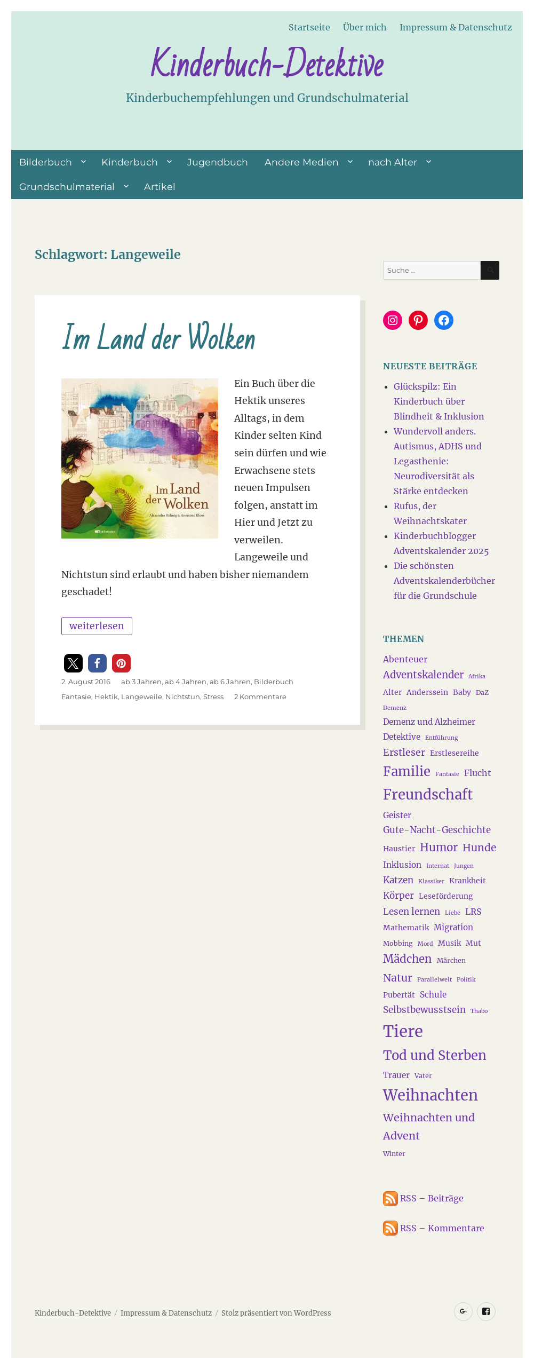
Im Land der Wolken (158, 340)
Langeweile (141, 696)
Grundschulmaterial (67, 186)
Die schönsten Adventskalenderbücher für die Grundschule (444, 580)
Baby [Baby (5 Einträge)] (462, 692)
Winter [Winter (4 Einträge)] (394, 1154)
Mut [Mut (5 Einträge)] (473, 943)
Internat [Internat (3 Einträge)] (437, 865)
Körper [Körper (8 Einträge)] (398, 895)
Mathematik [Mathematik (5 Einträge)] (406, 927)
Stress (213, 696)
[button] (73, 663)
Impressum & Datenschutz (456, 27)
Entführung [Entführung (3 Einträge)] (441, 737)
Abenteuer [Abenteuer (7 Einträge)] (405, 659)
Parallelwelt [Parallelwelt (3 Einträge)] (434, 979)
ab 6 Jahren (230, 681)
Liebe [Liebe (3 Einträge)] (452, 912)
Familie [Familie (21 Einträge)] (407, 772)
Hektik (106, 696)
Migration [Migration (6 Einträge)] (453, 927)
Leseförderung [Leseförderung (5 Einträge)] (446, 896)
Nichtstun (182, 696)
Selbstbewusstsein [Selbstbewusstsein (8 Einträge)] (424, 1010)
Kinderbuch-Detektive (266, 65)
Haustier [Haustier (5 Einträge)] (399, 848)
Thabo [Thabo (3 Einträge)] (479, 1011)
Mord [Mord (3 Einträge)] (425, 943)
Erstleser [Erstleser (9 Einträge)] (404, 752)
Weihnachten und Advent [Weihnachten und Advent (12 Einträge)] (429, 1127)
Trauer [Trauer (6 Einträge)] (396, 1075)
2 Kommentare (260, 696)
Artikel (160, 186)
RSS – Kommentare (433, 1228)
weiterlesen (100, 624)
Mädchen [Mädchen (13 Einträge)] (407, 959)
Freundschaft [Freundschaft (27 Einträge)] (428, 794)
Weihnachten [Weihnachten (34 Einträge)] (430, 1095)
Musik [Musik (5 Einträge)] (449, 943)
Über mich (365, 27)
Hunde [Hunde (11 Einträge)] (479, 847)
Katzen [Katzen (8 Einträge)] (398, 880)
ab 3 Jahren (141, 681)
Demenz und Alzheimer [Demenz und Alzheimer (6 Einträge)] (429, 722)
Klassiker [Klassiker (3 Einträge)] (431, 881)
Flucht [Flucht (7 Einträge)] (477, 772)
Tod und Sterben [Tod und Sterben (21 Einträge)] (435, 1056)
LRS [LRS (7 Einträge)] (473, 911)
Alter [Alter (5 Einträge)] (392, 692)
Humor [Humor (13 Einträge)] (439, 847)
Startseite (309, 27)
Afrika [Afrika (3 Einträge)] (476, 676)
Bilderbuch (45, 162)
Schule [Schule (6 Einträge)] (433, 995)
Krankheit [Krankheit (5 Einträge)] (467, 880)
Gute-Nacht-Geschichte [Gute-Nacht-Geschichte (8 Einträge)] (437, 830)
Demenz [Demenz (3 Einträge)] (395, 708)
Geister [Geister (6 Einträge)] (397, 815)
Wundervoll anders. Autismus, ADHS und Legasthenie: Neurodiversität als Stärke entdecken (438, 461)
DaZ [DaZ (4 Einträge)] (482, 693)
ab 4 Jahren (185, 681)
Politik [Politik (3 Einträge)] (466, 979)
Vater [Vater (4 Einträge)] (423, 1076)
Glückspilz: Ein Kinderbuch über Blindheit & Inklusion (439, 401)
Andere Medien (302, 162)
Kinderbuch (129, 162)
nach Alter (392, 162)
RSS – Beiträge (423, 1198)
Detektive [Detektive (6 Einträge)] (401, 737)
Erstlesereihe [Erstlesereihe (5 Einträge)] (454, 753)
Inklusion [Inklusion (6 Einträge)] (402, 865)
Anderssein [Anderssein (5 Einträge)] (427, 692)
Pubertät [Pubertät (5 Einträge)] (399, 995)
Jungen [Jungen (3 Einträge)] (464, 865)
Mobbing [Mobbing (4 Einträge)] (398, 943)
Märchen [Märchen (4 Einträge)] (451, 960)
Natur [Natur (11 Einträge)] (397, 977)
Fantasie (76, 696)
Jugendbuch (217, 162)
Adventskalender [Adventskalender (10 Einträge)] (423, 675)
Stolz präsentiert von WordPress (276, 1313)
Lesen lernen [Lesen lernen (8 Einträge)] (411, 911)
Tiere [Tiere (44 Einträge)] (403, 1031)
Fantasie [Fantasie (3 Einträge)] (447, 774)
